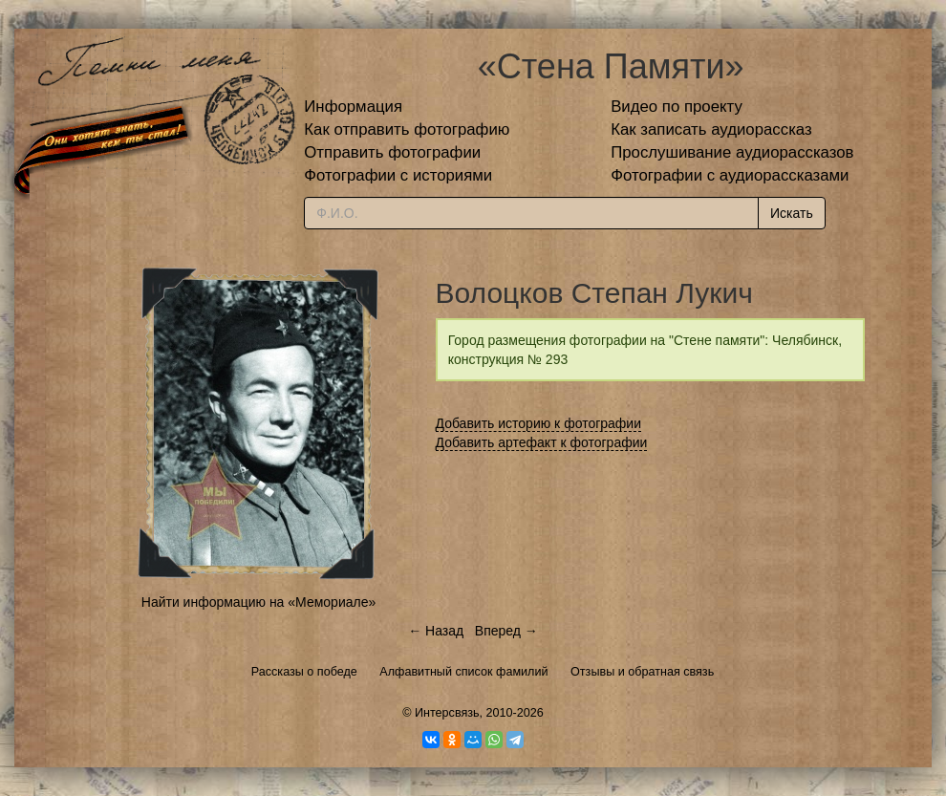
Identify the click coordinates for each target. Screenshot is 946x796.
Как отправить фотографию (406, 129)
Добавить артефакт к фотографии (542, 442)
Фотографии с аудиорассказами (730, 175)
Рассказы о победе (304, 671)
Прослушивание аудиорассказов (732, 152)
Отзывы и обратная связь (642, 671)
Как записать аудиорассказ (711, 129)
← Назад (435, 630)
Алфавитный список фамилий (463, 671)
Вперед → (506, 630)
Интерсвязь (447, 713)
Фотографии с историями (398, 175)
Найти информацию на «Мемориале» (258, 602)
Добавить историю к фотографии (539, 423)
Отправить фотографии (392, 152)
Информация (353, 106)
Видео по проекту (676, 106)
